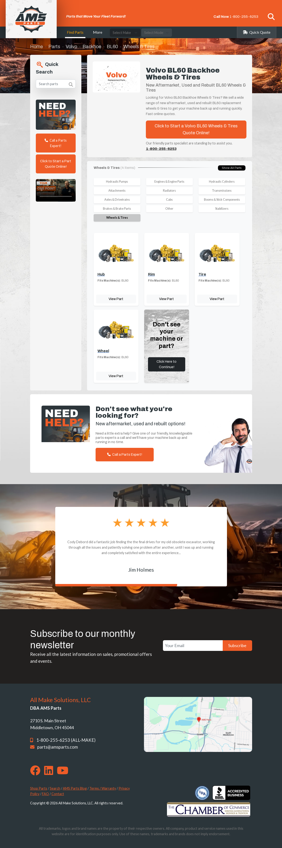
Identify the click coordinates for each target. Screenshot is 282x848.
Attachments (116, 190)
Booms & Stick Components (222, 199)
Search (55, 788)
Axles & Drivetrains (117, 199)
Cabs (169, 199)
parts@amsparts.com (57, 747)
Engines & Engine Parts (169, 181)
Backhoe (92, 46)
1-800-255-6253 (244, 17)
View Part (116, 299)
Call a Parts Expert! (56, 143)
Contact (57, 794)
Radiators (169, 190)
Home (36, 46)
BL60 (112, 46)
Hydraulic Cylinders (222, 181)
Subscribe (237, 645)
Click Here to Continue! (166, 364)
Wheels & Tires (117, 217)
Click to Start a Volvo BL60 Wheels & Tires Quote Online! (196, 129)
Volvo (71, 46)
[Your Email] (193, 645)
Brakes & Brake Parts (117, 208)
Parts (54, 46)
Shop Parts (38, 788)
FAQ (45, 794)
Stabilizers (221, 208)
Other (169, 208)
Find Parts (75, 32)
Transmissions (221, 190)
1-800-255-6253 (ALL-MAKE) (66, 740)
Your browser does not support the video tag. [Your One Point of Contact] (56, 190)
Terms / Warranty (102, 788)
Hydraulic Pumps (117, 181)
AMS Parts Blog (75, 788)
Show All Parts (232, 168)
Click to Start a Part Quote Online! (55, 163)
